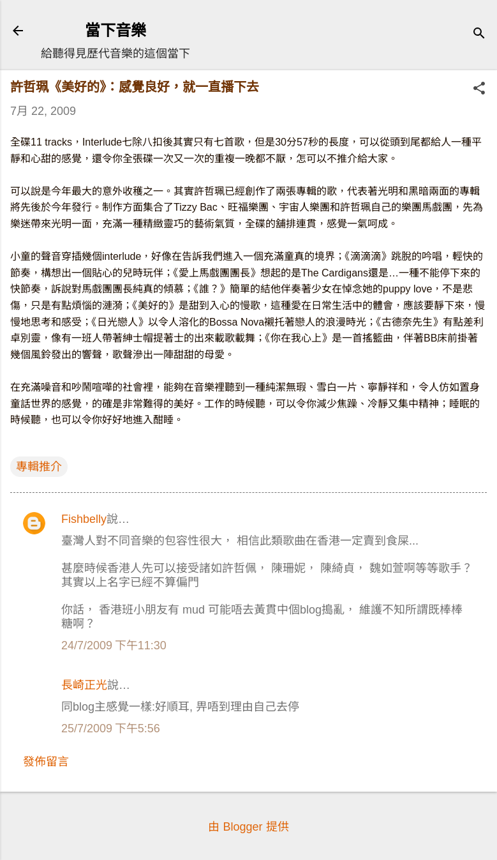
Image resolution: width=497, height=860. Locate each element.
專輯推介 (39, 466)
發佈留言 (46, 761)
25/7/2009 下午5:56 (110, 728)
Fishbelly (84, 519)
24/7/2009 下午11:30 (114, 645)
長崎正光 (84, 685)
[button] (479, 89)
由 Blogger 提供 (248, 826)
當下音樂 (115, 30)
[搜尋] (479, 34)
